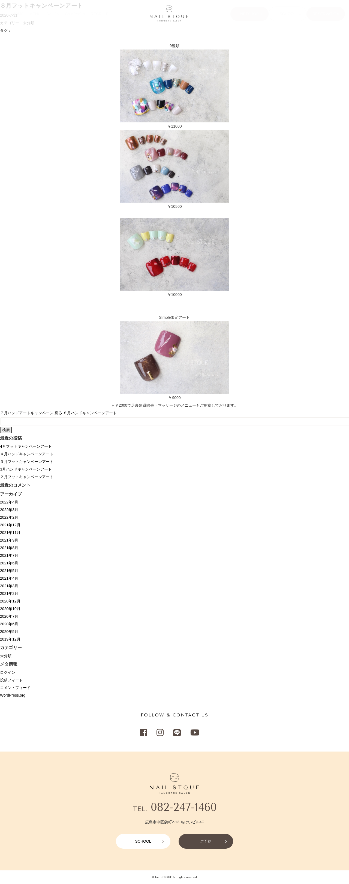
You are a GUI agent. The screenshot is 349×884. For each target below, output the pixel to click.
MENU (35, 14)
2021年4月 (9, 578)
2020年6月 (9, 624)
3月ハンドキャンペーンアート (26, 469)
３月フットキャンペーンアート (26, 461)
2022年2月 (9, 517)
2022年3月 (9, 510)
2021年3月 (9, 586)
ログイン (7, 672)
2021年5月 (9, 570)
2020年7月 (9, 616)
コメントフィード (15, 687)
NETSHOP (249, 14)
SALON (52, 14)
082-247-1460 (184, 807)
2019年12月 (10, 639)
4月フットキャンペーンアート (26, 446)
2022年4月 (9, 502)
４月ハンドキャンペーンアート (26, 454)
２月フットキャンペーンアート (26, 477)
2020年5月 (9, 631)
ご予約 (206, 841)
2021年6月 (9, 563)
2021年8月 (9, 548)
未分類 (5, 656)
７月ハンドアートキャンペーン (26, 413)
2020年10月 (10, 609)
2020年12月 (10, 601)
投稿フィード (11, 680)
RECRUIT (99, 14)
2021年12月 (10, 525)
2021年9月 (9, 540)
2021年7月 (9, 555)
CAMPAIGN (75, 14)
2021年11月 (10, 532)
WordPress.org (12, 695)
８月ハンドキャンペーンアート (90, 413)
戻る (58, 413)
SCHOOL (287, 14)
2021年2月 (9, 593)
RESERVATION (325, 14)
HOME (18, 14)
